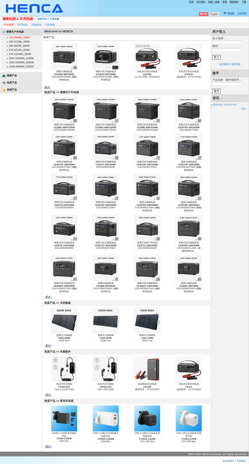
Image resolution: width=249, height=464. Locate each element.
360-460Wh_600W (19, 45)
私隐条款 (241, 460)
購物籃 (230, 13)
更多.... (244, 108)
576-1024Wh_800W (20, 54)
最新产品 (12, 75)
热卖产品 (12, 82)
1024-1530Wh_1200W (21, 58)
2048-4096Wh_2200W (21, 66)
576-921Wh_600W (19, 50)
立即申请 (235, 64)
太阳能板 (50, 24)
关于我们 (200, 2)
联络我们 (234, 2)
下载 (244, 2)
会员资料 (242, 13)
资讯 (224, 2)
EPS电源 (22, 24)
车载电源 (36, 24)
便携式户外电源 (15, 31)
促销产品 (12, 89)
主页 (191, 2)
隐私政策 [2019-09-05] (225, 104)
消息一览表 (214, 2)
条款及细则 (228, 460)
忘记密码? (224, 64)
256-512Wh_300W (19, 41)
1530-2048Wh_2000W (21, 62)
